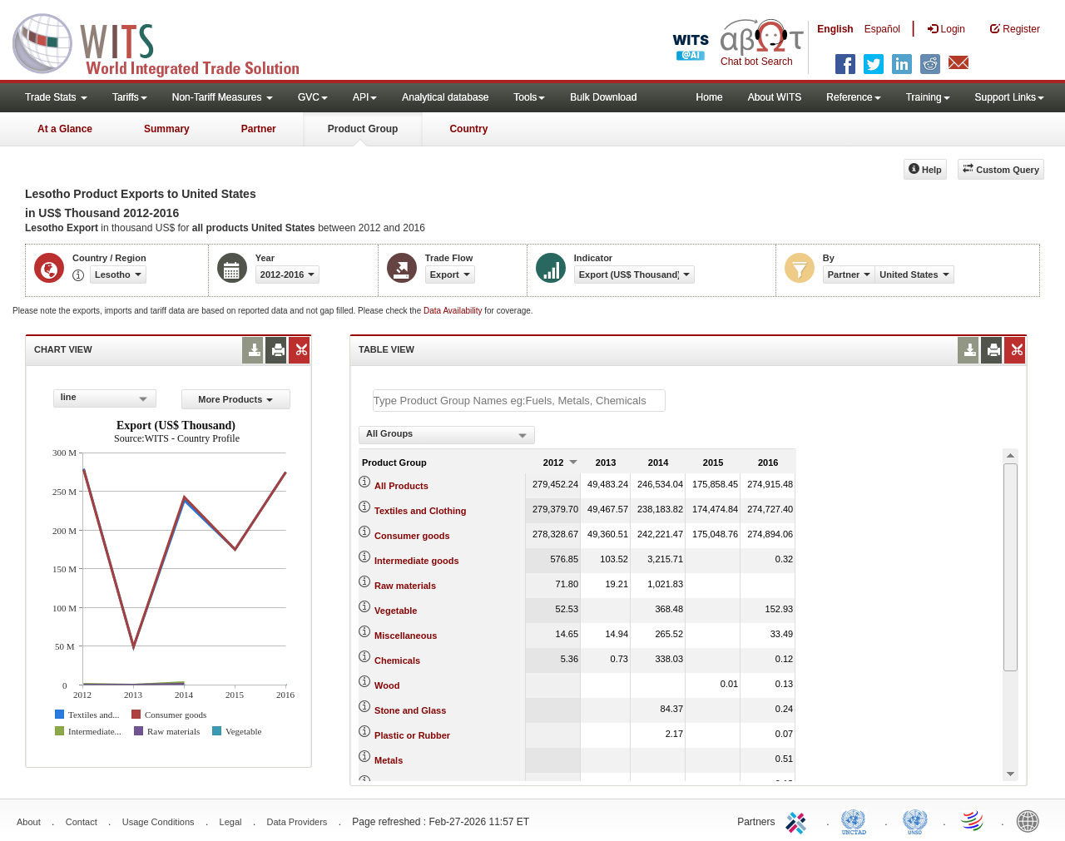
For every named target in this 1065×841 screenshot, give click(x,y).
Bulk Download (603, 97)
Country (468, 129)
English (835, 29)
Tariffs (129, 97)
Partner (258, 129)
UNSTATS (915, 820)
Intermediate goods (416, 561)
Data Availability (454, 310)
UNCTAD (857, 820)
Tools (529, 97)
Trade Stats (56, 97)
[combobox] (104, 398)
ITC (798, 820)
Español (882, 29)
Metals (388, 760)
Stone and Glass (410, 710)
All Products (401, 486)
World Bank (1031, 820)
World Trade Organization (973, 820)
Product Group (363, 129)
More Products (235, 399)
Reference (853, 97)
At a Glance (64, 129)
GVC (313, 97)
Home (709, 97)
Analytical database (445, 97)
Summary (167, 129)
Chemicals (397, 660)
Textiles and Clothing (420, 511)
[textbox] (519, 400)
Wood (386, 685)
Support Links (1009, 97)
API (365, 97)
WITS (166, 41)
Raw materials (405, 586)
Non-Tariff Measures (222, 97)
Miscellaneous (405, 636)
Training (928, 97)
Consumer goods (411, 536)
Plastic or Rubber (412, 735)
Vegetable (395, 611)
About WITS (775, 97)
